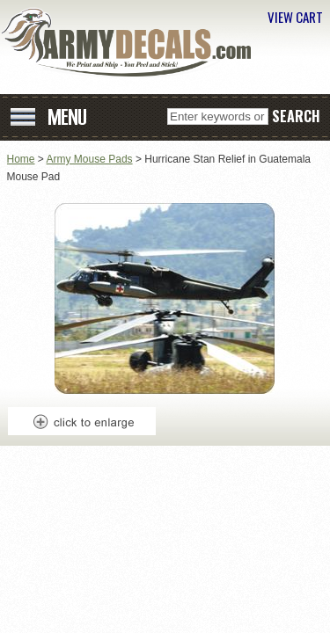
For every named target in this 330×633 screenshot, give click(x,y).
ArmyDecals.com (132, 42)
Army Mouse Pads (90, 159)
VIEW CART (295, 16)
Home (21, 159)
